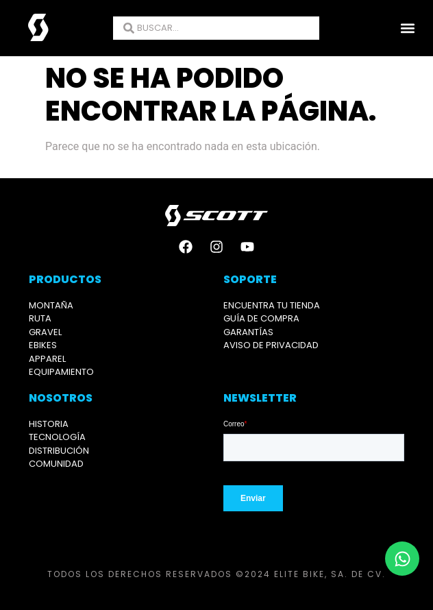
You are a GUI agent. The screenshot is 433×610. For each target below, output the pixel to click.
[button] (408, 28)
